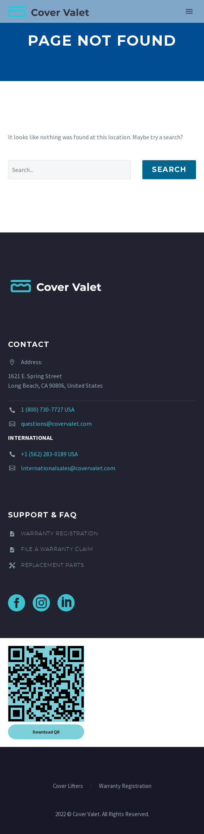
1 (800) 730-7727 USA (48, 409)
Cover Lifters (68, 786)
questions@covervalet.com (56, 423)
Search (169, 169)
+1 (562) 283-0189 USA (49, 454)
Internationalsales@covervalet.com (68, 468)
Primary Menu (189, 11)
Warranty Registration (125, 786)
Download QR (46, 732)
